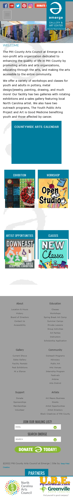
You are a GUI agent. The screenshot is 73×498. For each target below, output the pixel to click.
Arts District (55, 383)
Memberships (19, 406)
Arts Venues (55, 367)
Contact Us (19, 321)
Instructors (55, 337)
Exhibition (19, 175)
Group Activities (55, 329)
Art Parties (55, 333)
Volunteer (19, 410)
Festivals (55, 375)
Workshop (53, 175)
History (19, 313)
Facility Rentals (19, 363)
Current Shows (20, 355)
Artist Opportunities (19, 235)
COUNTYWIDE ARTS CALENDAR (36, 127)
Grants (55, 402)
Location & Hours (19, 309)
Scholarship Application (55, 340)
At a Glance (20, 371)
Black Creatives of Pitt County (55, 414)
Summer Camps (55, 321)
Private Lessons (55, 325)
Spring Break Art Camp (55, 317)
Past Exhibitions (19, 367)
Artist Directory (55, 410)
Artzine (55, 379)
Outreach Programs (55, 355)
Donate (19, 398)
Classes (53, 235)
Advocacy (55, 359)
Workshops (55, 313)
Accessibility (20, 325)
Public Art (55, 363)
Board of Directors (20, 317)
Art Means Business (55, 398)
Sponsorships (19, 402)
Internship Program (55, 371)
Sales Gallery (19, 359)
